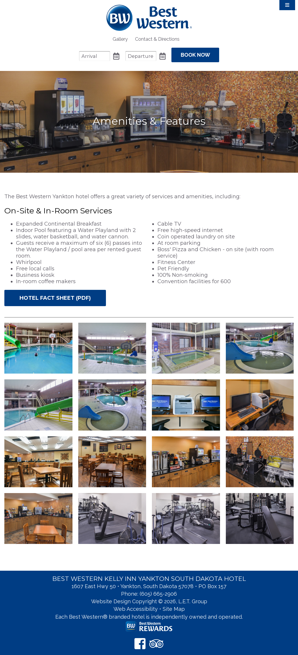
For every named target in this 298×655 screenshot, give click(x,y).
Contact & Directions (157, 39)
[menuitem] (120, 39)
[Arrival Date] (88, 54)
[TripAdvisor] (156, 640)
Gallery (120, 39)
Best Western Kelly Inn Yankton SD (149, 17)
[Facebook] (140, 640)
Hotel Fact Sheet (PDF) (55, 295)
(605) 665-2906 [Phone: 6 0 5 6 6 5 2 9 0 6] (158, 590)
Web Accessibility (135, 605)
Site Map (174, 605)
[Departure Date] (135, 54)
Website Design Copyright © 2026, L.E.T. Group (149, 598)
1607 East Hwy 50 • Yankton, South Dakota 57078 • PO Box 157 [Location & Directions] (149, 583)
